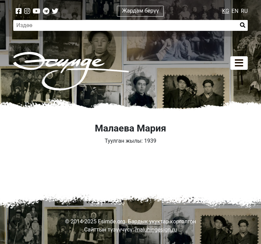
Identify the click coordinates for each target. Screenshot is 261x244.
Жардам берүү (140, 10)
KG (225, 11)
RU (244, 11)
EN (235, 11)
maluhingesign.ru (156, 229)
